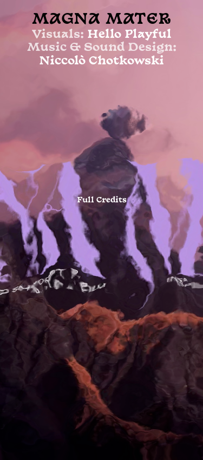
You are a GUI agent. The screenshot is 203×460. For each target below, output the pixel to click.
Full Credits (102, 200)
